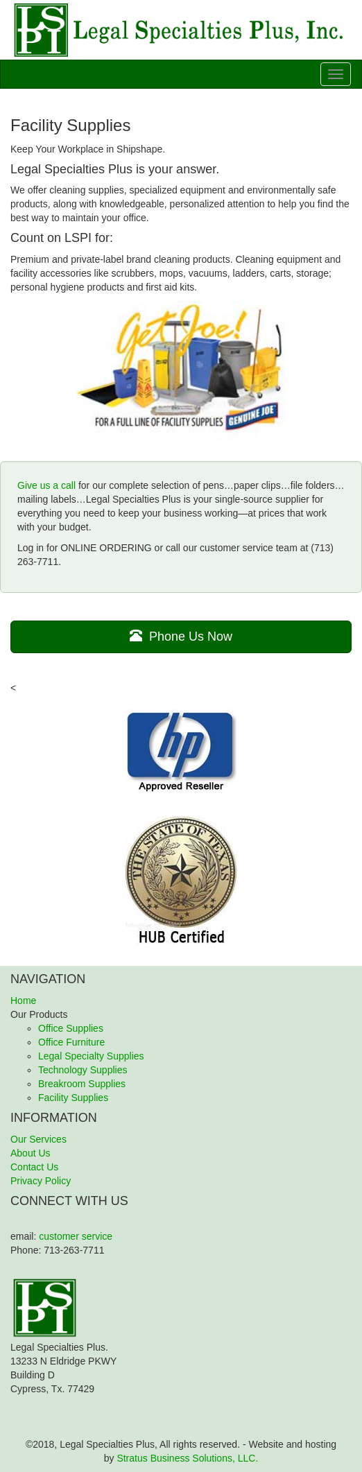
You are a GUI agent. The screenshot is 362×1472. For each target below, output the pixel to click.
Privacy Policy (40, 1180)
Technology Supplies (82, 1069)
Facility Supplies (73, 1097)
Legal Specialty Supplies (91, 1056)
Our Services (38, 1139)
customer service (75, 1236)
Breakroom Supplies (82, 1083)
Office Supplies (70, 1028)
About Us (30, 1153)
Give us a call (46, 485)
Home (23, 1000)
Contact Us (34, 1166)
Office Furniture (71, 1042)
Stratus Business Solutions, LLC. (187, 1458)
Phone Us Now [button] (181, 636)
